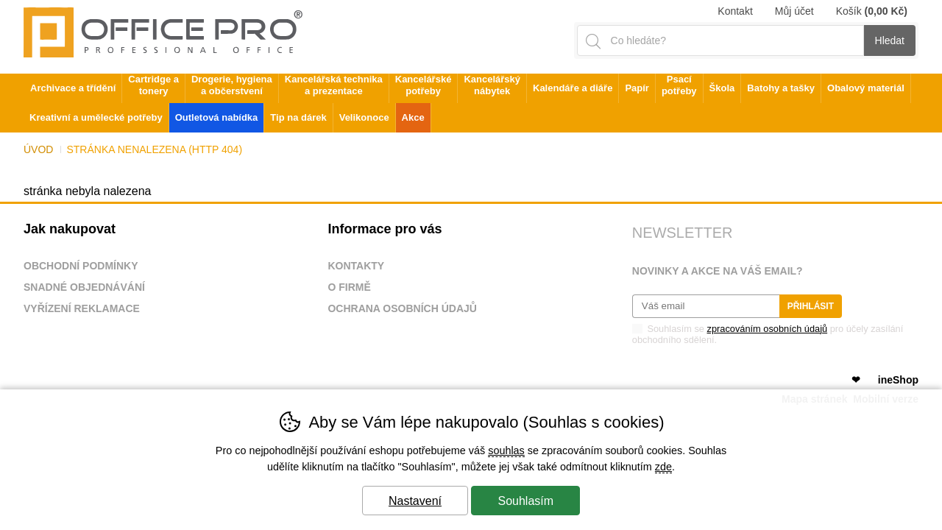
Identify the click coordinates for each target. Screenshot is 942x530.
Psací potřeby (679, 85)
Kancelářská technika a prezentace (334, 85)
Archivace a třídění (73, 87)
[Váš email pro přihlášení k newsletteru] (705, 306)
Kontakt (735, 11)
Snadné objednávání (84, 287)
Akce (413, 117)
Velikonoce (364, 117)
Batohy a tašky (781, 87)
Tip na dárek (298, 117)
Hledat (889, 40)
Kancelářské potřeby (423, 85)
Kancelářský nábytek (492, 85)
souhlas (506, 450)
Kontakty (355, 266)
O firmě (348, 287)
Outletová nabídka (216, 117)
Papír (637, 87)
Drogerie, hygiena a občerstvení (231, 85)
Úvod (38, 149)
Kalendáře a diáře (572, 87)
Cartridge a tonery (153, 85)
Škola (722, 87)
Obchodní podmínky (81, 266)
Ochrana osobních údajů (402, 308)
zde (663, 467)
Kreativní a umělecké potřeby (96, 117)
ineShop (898, 380)
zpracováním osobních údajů (767, 328)
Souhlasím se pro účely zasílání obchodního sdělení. (767, 333)
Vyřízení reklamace (82, 308)
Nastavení (415, 501)
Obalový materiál (865, 87)
